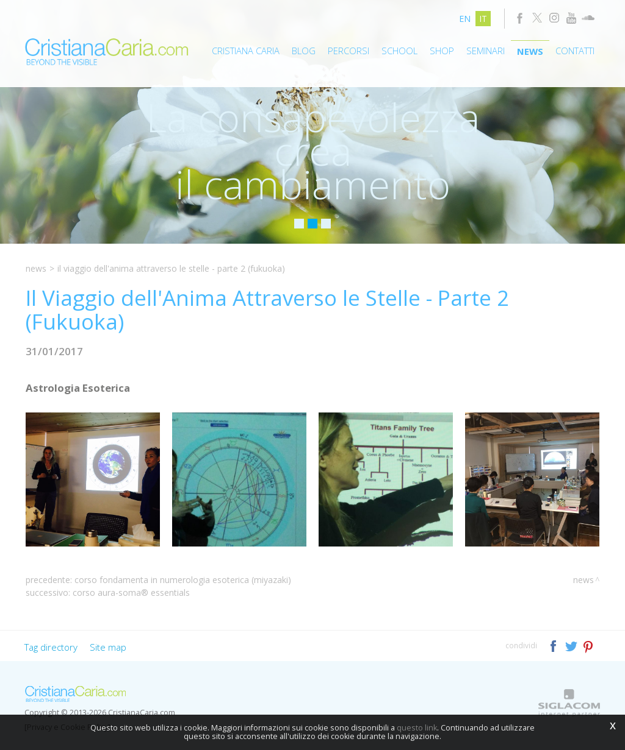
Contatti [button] (574, 50)
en (465, 18)
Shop (442, 50)
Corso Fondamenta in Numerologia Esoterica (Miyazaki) (182, 579)
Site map (108, 647)
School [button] (399, 50)
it (483, 18)
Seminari (485, 50)
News (530, 51)
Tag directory (51, 647)
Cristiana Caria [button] (246, 50)
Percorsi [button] (348, 50)
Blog (304, 50)
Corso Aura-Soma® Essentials (131, 592)
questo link (417, 728)
